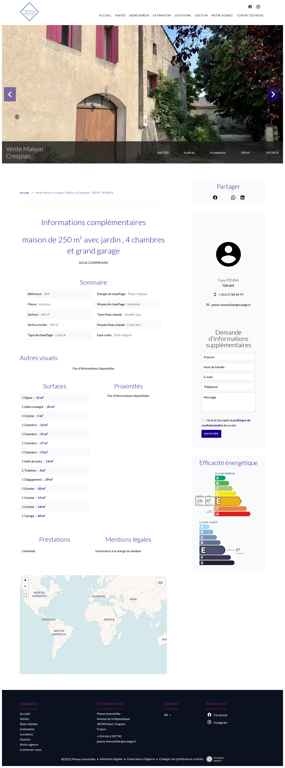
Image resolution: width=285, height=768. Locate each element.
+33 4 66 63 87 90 (109, 736)
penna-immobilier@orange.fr (231, 305)
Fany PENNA (228, 280)
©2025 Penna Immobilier (78, 759)
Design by (214, 759)
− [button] (25, 587)
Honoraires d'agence (141, 759)
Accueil (24, 192)
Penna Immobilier (109, 713)
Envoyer (211, 433)
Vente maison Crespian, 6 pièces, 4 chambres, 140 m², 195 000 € (74, 192)
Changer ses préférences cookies (181, 759)
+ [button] (25, 581)
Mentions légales (111, 759)
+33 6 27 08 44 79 (231, 294)
